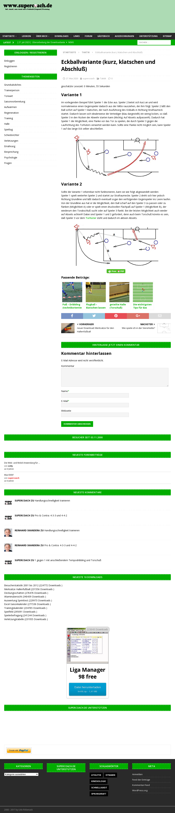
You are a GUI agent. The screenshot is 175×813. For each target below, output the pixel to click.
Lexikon (26, 36)
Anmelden (137, 774)
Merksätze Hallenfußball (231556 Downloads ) (29, 589)
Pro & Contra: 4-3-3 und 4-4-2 (51, 515)
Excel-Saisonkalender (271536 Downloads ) (27, 604)
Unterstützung (148, 36)
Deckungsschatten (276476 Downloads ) (26, 592)
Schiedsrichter (11, 135)
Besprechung (11, 151)
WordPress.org (139, 790)
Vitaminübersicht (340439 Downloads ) (25, 596)
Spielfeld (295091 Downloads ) (20, 611)
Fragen (8, 163)
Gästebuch (103, 36)
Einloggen (9, 60)
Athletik (96, 775)
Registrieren (10, 66)
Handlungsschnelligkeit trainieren (52, 500)
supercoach (89, 78)
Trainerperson (11, 90)
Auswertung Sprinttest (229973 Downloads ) (28, 600)
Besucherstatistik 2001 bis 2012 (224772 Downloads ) (33, 585)
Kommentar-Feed (141, 785)
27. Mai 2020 (72, 78)
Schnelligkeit (99, 787)
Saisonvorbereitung (14, 101)
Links (77, 36)
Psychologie (10, 157)
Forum (88, 36)
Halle (7, 123)
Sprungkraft (98, 793)
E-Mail (64, 401)
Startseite (9, 36)
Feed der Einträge (141, 779)
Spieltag (8, 129)
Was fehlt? (9, 474)
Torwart (8, 96)
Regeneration (11, 112)
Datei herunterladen (87, 689)
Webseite (66, 410)
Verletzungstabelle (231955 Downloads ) (26, 619)
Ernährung (9, 146)
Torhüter (91, 218)
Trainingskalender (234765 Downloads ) (25, 608)
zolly (10, 466)
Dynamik (110, 775)
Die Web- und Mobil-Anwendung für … (22, 462)
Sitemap (167, 36)
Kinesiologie (98, 781)
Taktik (103, 78)
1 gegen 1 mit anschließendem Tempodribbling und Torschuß (68, 560)
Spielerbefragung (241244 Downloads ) (25, 615)
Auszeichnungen (124, 36)
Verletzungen (11, 140)
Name (64, 391)
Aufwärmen (10, 107)
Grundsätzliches (12, 84)
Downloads (61, 36)
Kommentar (67, 366)
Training (8, 118)
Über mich (41, 36)
